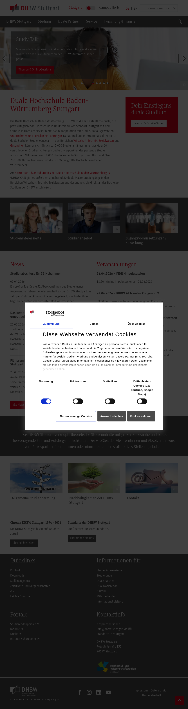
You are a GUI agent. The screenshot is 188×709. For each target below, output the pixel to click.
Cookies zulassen (141, 416)
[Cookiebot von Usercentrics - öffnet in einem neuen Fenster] (48, 313)
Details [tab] (94, 323)
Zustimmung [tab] (51, 323)
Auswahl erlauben (111, 416)
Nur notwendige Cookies (76, 416)
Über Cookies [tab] (137, 323)
